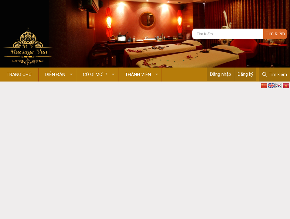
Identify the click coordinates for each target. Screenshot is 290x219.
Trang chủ (19, 74)
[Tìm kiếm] (227, 34)
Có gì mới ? (95, 74)
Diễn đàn (55, 74)
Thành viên (138, 74)
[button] (71, 75)
